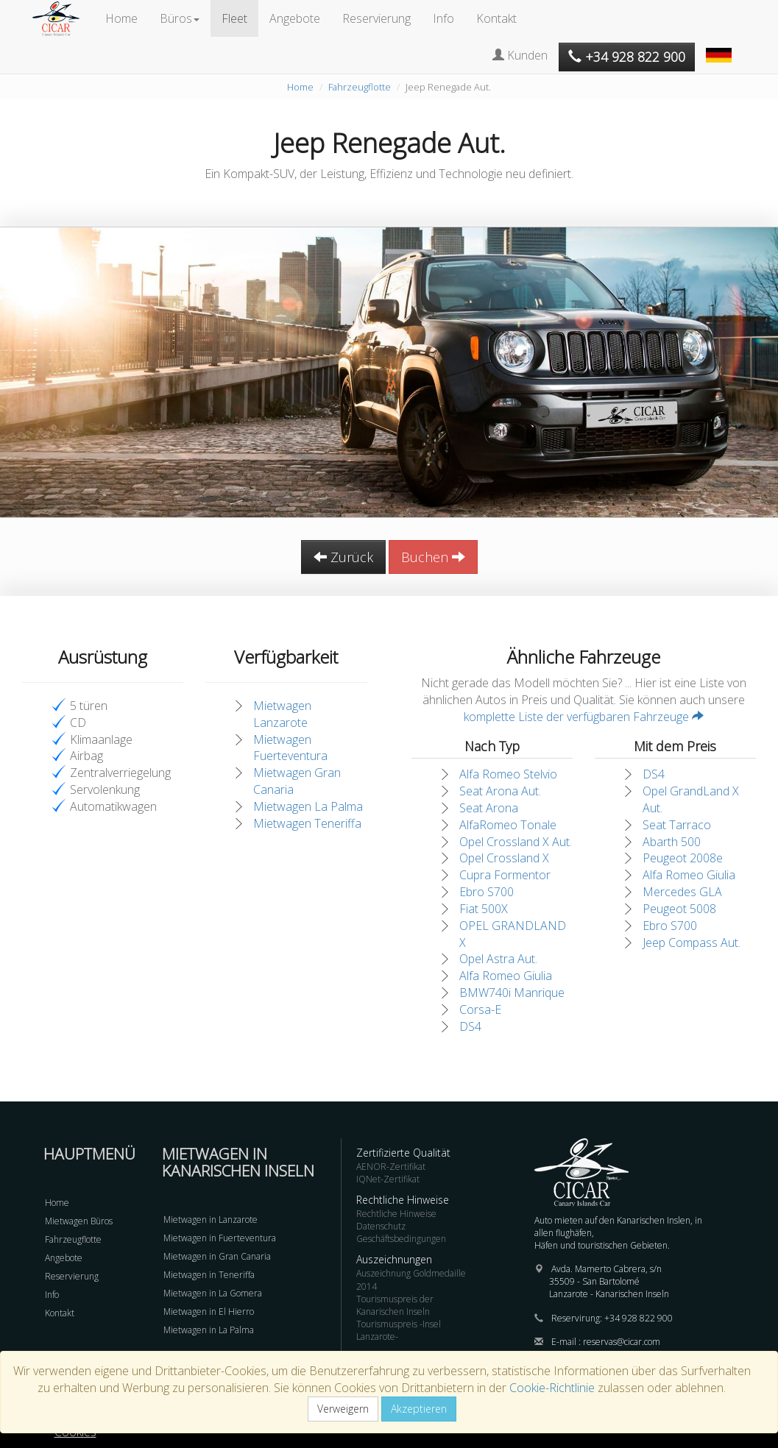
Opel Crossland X (504, 858)
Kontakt (496, 18)
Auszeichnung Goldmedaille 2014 (411, 1279)
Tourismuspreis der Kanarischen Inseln (395, 1305)
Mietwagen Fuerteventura (290, 747)
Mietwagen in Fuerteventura (219, 1238)
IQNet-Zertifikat (388, 1179)
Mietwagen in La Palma (208, 1330)
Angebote (294, 18)
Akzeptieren (419, 1409)
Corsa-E (480, 1009)
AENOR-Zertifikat (390, 1166)
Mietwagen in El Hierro (208, 1311)
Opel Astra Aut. (498, 959)
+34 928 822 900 (638, 1318)
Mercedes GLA (682, 892)
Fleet (234, 18)
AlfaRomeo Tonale (507, 825)
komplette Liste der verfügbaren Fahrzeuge (584, 717)
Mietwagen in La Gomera (212, 1293)
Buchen (433, 557)
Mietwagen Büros (79, 1221)
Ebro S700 (486, 892)
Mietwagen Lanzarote (282, 714)
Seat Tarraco (677, 825)
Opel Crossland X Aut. (515, 842)
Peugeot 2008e (683, 858)
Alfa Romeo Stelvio (508, 774)
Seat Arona (488, 808)
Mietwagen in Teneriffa (209, 1274)
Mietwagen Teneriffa (307, 823)
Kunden (520, 55)
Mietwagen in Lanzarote (210, 1219)
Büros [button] (179, 18)
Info (443, 18)
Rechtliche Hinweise (396, 1213)
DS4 (470, 1026)
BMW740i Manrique (512, 992)
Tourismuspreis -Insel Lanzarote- (398, 1330)
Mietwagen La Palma (308, 806)
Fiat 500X (483, 909)
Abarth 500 (672, 842)
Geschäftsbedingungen (401, 1238)
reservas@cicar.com (621, 1341)
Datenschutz (381, 1226)
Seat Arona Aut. (500, 791)
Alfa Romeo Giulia (505, 976)
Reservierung (376, 18)
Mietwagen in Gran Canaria (217, 1256)
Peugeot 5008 (679, 909)
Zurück (343, 557)
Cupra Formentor (505, 875)
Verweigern (343, 1409)
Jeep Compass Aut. (691, 942)
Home (121, 18)
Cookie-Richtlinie (552, 1388)
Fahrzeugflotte (359, 86)
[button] (720, 48)
